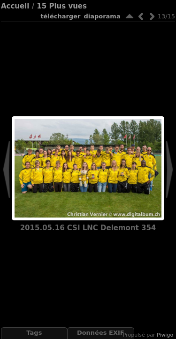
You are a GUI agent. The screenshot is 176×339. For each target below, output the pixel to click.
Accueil (15, 6)
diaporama (102, 16)
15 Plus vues (62, 6)
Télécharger (60, 16)
